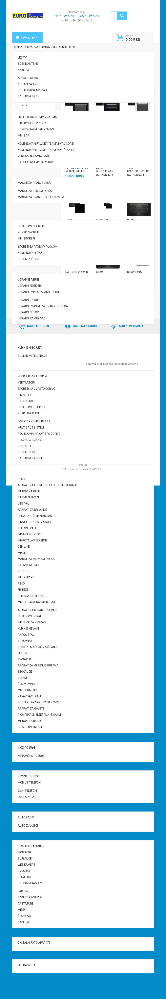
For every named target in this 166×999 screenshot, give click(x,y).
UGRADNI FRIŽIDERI (30, 285)
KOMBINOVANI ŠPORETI (33, 252)
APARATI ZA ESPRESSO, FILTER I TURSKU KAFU (47, 485)
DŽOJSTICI (24, 877)
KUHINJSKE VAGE (28, 628)
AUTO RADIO (26, 817)
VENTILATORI (26, 382)
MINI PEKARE (26, 577)
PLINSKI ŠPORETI (28, 232)
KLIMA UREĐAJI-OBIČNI (32, 376)
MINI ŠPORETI (26, 238)
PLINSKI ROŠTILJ (28, 259)
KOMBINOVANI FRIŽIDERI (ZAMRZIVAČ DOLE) (46, 149)
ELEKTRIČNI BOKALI (30, 616)
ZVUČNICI (24, 870)
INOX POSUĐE (26, 747)
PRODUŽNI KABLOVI (30, 883)
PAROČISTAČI (26, 634)
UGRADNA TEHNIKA (37, 47)
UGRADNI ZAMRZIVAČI (32, 318)
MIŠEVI (22, 909)
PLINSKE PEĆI (26, 452)
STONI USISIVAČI (28, 497)
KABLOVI (23, 69)
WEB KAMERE (26, 864)
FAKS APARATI (27, 796)
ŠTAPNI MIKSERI (28, 684)
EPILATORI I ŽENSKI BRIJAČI (35, 515)
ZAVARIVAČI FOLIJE (30, 696)
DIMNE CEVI (25, 394)
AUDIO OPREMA (28, 78)
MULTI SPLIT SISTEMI (31, 427)
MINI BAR (23, 135)
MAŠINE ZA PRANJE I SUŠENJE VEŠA (41, 197)
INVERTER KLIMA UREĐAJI (34, 421)
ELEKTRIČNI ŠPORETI (31, 226)
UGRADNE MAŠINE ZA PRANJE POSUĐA (43, 306)
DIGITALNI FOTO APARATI (34, 942)
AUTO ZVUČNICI (28, 825)
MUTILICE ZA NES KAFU (32, 622)
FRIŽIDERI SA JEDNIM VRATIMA (37, 117)
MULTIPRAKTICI (27, 690)
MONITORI (24, 852)
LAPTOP (23, 891)
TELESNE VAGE (27, 528)
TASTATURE (25, 903)
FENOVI (22, 653)
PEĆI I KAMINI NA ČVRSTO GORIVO (39, 433)
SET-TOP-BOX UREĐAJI (32, 90)
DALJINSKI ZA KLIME (30, 458)
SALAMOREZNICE (29, 565)
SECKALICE (25, 671)
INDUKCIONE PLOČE (30, 534)
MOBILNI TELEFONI (29, 782)
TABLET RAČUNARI (30, 897)
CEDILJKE (24, 546)
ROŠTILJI (23, 571)
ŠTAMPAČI (24, 915)
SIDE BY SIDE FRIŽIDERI (32, 123)
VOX (24, 105)
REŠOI (21, 583)
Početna (17, 47)
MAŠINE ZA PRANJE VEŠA (34, 182)
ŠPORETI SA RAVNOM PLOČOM (37, 246)
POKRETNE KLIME (29, 413)
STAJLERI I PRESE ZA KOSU (35, 522)
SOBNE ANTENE (28, 63)
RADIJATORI (25, 401)
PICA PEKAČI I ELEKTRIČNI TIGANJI (39, 714)
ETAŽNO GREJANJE (30, 439)
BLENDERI (24, 677)
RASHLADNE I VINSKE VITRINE (36, 162)
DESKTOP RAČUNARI (31, 846)
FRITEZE (23, 589)
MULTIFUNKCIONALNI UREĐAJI (36, 602)
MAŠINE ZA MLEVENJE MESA (36, 559)
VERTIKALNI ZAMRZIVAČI (33, 156)
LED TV (22, 57)
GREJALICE (25, 446)
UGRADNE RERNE (28, 279)
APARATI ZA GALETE (31, 708)
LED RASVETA (27, 965)
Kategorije (28, 37)
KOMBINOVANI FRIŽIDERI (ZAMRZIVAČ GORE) (46, 143)
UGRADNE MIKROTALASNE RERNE (39, 291)
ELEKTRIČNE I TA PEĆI (31, 407)
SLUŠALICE (25, 858)
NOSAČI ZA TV (27, 84)
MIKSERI (23, 552)
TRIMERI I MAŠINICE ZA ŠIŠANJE (38, 647)
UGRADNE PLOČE (28, 300)
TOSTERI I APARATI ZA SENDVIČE (39, 702)
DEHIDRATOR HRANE (31, 595)
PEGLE (22, 479)
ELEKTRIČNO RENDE (30, 727)
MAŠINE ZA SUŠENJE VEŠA (35, 190)
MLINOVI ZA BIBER (29, 720)
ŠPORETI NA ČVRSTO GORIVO (36, 388)
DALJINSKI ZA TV (28, 96)
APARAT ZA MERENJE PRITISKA (38, 665)
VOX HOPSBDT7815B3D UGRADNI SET (139, 171)
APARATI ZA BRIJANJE (32, 509)
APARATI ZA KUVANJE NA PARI (37, 610)
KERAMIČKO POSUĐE (31, 755)
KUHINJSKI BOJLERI (30, 347)
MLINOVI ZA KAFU (29, 491)
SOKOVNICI (25, 640)
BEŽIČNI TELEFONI (29, 776)
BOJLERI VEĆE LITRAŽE (32, 355)
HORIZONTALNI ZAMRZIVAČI (36, 129)
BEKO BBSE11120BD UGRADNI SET (105, 171)
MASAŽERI (24, 659)
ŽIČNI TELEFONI (27, 790)
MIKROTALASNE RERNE (32, 540)
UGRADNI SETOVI (28, 312)
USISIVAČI (24, 503)
